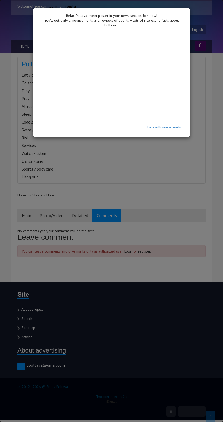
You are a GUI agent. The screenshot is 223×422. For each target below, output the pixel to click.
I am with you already (164, 127)
